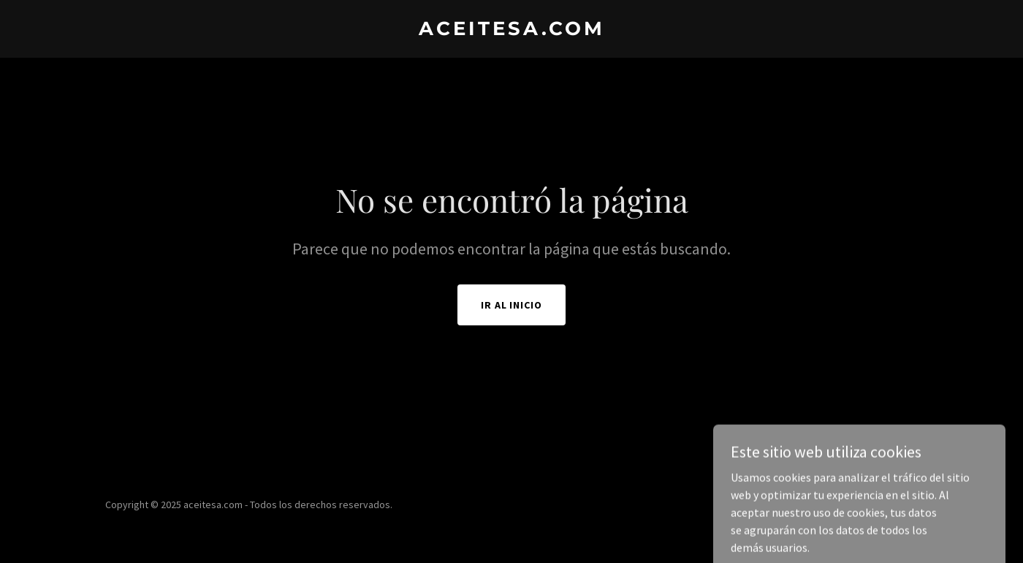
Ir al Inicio (512, 304)
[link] (511, 30)
